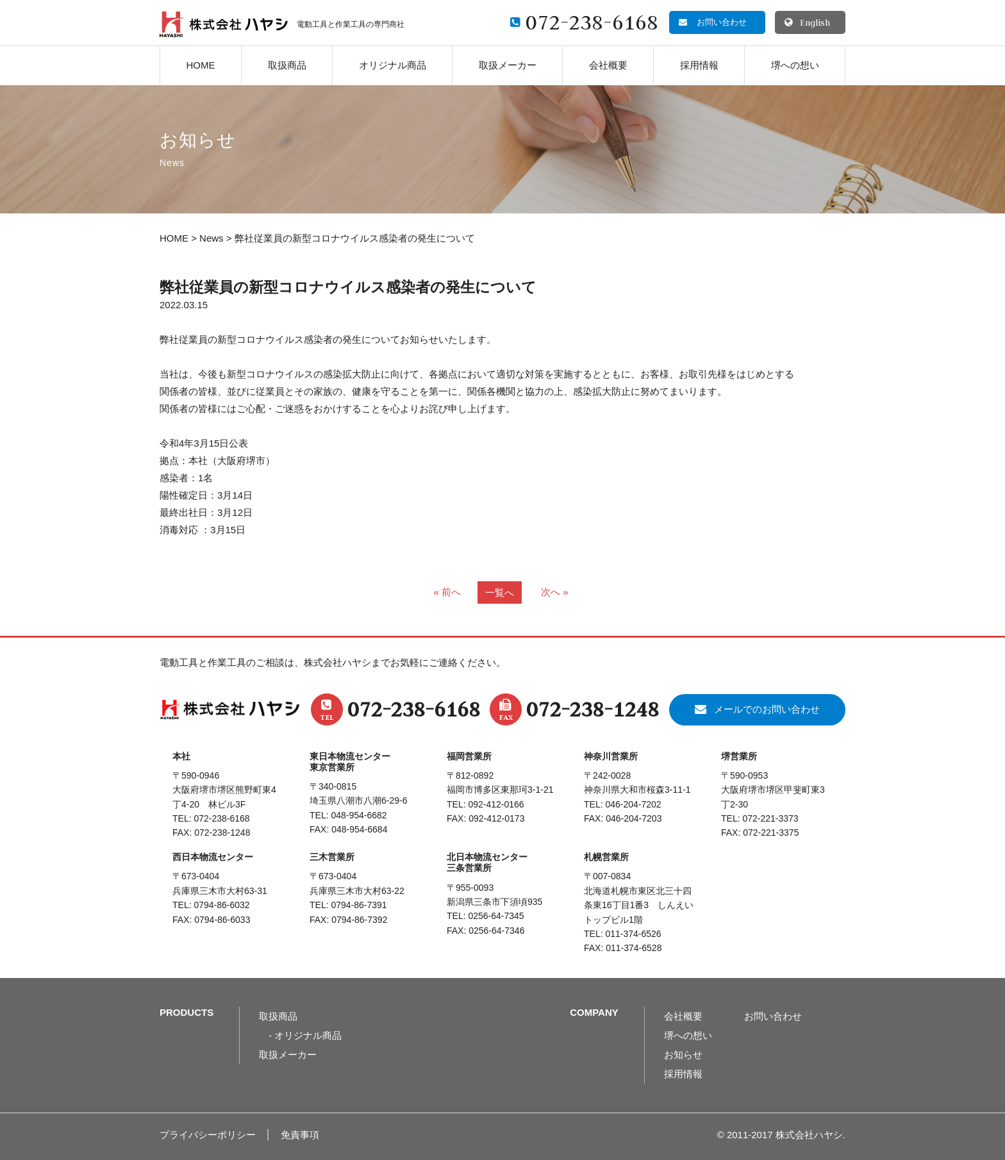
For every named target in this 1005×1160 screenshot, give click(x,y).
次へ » (555, 591)
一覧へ (499, 592)
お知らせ (683, 1054)
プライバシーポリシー (208, 1134)
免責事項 (300, 1134)
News (211, 238)
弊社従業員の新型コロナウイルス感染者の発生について (348, 287)
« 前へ (447, 591)
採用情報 (699, 65)
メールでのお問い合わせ (767, 709)
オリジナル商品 (392, 65)
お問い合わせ (773, 1016)
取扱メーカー (507, 65)
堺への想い (795, 65)
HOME (201, 65)
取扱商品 (287, 65)
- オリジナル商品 (305, 1035)
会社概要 (608, 65)
